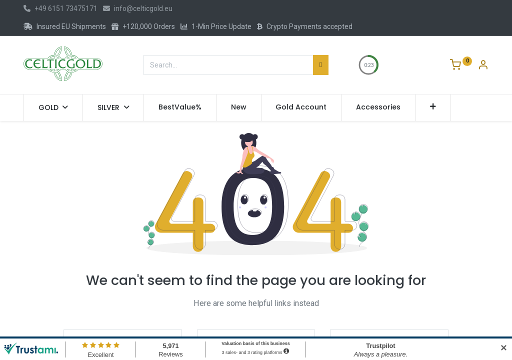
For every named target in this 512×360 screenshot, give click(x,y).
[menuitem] (180, 107)
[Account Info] (483, 66)
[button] (433, 107)
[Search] (320, 65)
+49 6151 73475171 (61, 8)
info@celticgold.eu (137, 8)
